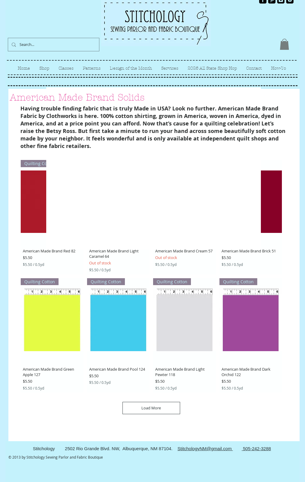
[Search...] (53, 44)
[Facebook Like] (283, 8)
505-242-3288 (256, 448)
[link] (284, 44)
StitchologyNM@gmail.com (205, 448)
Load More (151, 408)
